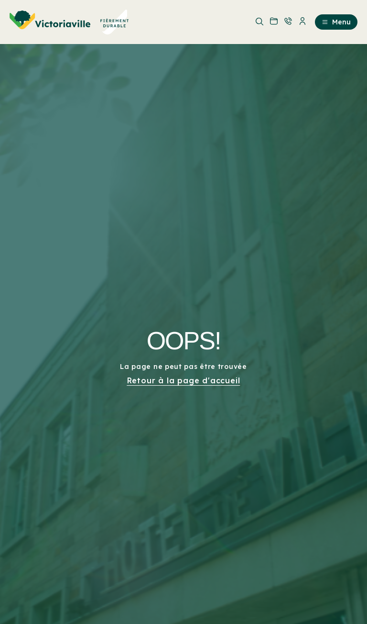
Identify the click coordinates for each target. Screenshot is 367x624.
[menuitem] (69, 22)
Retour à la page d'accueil (183, 380)
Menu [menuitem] (336, 22)
